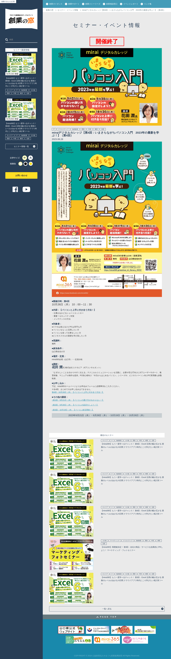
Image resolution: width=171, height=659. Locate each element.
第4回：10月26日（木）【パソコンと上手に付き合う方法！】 (78, 392)
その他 (33, 90)
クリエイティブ (63, 129)
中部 (14, 93)
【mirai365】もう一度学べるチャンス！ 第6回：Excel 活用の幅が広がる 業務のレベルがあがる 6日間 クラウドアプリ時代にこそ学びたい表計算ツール (21, 127)
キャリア (10, 90)
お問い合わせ (21, 175)
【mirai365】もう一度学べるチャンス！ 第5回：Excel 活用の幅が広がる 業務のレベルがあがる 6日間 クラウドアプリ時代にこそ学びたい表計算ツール (21, 82)
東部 (21, 93)
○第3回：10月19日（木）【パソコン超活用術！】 (73, 410)
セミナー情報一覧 (21, 146)
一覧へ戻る (107, 609)
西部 (8, 93)
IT (17, 90)
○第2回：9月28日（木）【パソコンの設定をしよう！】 (75, 405)
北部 (27, 93)
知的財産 (24, 90)
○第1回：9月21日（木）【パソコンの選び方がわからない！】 (78, 400)
